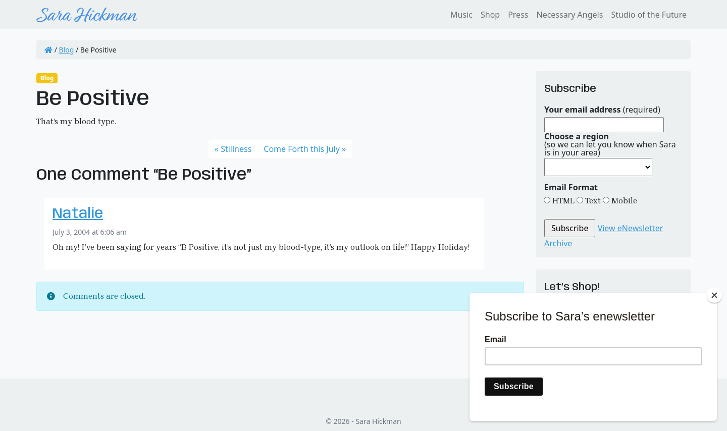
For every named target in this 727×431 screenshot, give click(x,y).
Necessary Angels (569, 14)
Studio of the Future (649, 14)
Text (592, 200)
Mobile (623, 200)
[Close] (714, 295)
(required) (602, 109)
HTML (562, 200)
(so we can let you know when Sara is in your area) (610, 144)
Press (518, 14)
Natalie (78, 214)
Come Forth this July (302, 148)
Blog (66, 50)
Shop (490, 14)
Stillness (236, 148)
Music (461, 14)
